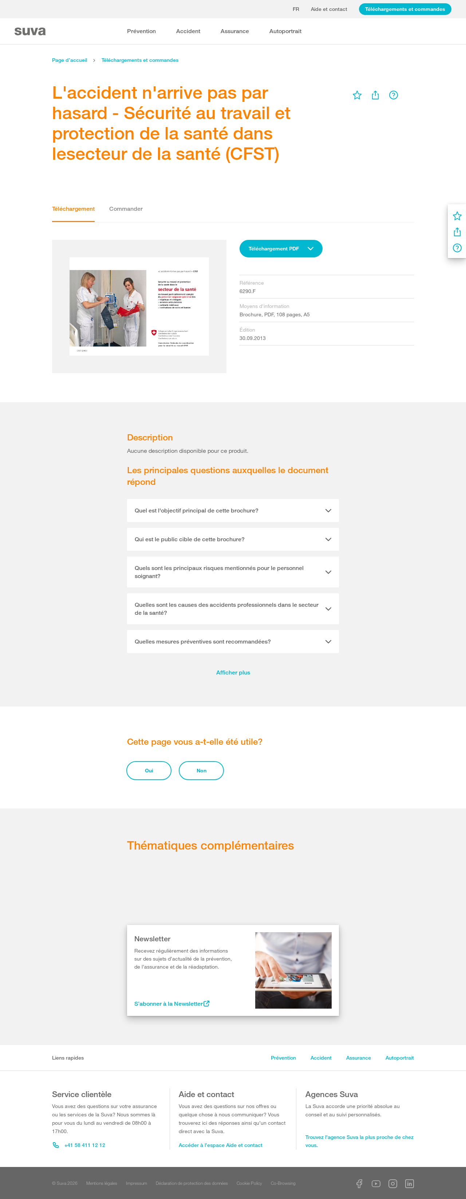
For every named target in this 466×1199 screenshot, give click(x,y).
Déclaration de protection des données (192, 1183)
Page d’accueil (69, 60)
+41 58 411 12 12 (79, 1145)
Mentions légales (101, 1183)
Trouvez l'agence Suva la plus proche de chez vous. (359, 1141)
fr (296, 9)
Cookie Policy (249, 1183)
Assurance (235, 31)
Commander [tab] (126, 208)
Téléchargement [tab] (73, 208)
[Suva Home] (31, 31)
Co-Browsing (283, 1183)
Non (201, 770)
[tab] (233, 510)
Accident (188, 31)
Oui (149, 770)
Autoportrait (285, 31)
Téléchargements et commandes (405, 9)
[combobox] (281, 248)
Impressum (136, 1183)
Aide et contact (329, 9)
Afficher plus (233, 672)
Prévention (141, 31)
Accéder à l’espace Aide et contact (220, 1145)
